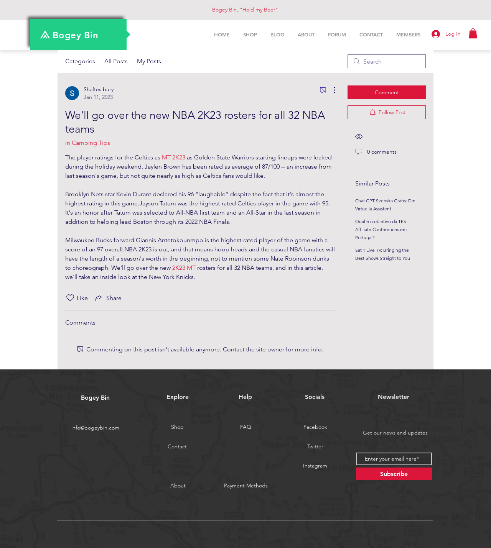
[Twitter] (315, 447)
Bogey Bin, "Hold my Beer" (245, 9)
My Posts (149, 61)
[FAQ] (245, 427)
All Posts (116, 61)
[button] (473, 33)
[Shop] (177, 427)
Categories (80, 61)
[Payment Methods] (246, 486)
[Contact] (177, 447)
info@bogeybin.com (95, 427)
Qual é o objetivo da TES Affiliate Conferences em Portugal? (381, 229)
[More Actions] (330, 90)
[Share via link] (108, 297)
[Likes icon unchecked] (70, 297)
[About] (178, 486)
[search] (387, 61)
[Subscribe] (394, 474)
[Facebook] (315, 427)
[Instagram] (315, 466)
